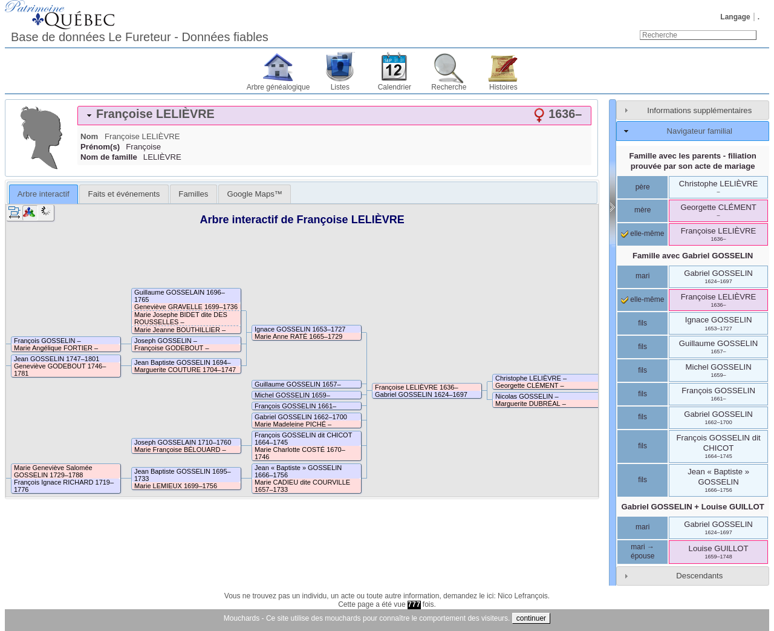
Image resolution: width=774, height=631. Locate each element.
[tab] (334, 115)
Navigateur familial (699, 131)
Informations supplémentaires (699, 110)
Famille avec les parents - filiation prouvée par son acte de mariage (692, 161)
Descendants (699, 575)
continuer (531, 618)
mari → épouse (642, 552)
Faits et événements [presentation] (124, 193)
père (643, 187)
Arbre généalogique (278, 87)
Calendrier (394, 87)
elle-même (642, 233)
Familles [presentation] (193, 193)
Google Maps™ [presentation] (254, 193)
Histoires (503, 87)
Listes (340, 87)
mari (642, 276)
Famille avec (693, 255)
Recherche (448, 87)
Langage (735, 17)
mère (642, 210)
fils (642, 323)
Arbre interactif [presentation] (44, 193)
